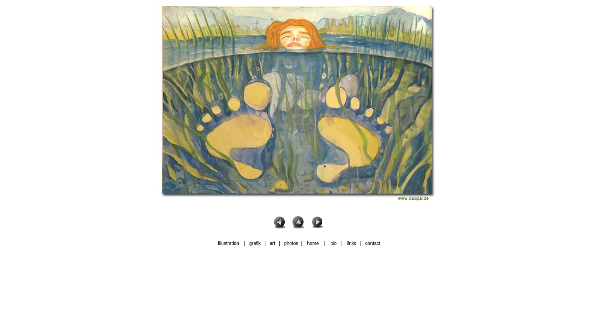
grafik (255, 243)
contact (372, 243)
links (351, 243)
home (313, 243)
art (271, 243)
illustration (228, 243)
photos (291, 243)
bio (333, 243)
